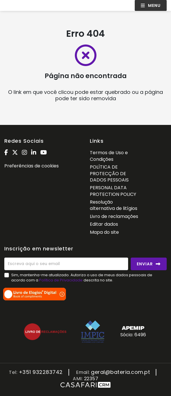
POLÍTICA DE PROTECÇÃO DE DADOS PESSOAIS (109, 173)
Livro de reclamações (114, 216)
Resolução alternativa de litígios (113, 205)
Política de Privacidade (61, 280)
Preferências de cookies (31, 166)
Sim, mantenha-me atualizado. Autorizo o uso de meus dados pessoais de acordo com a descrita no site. (81, 277)
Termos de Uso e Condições (109, 155)
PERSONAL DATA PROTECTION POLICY (113, 190)
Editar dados (104, 224)
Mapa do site (104, 232)
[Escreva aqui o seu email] (66, 264)
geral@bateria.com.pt (120, 372)
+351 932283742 (41, 372)
